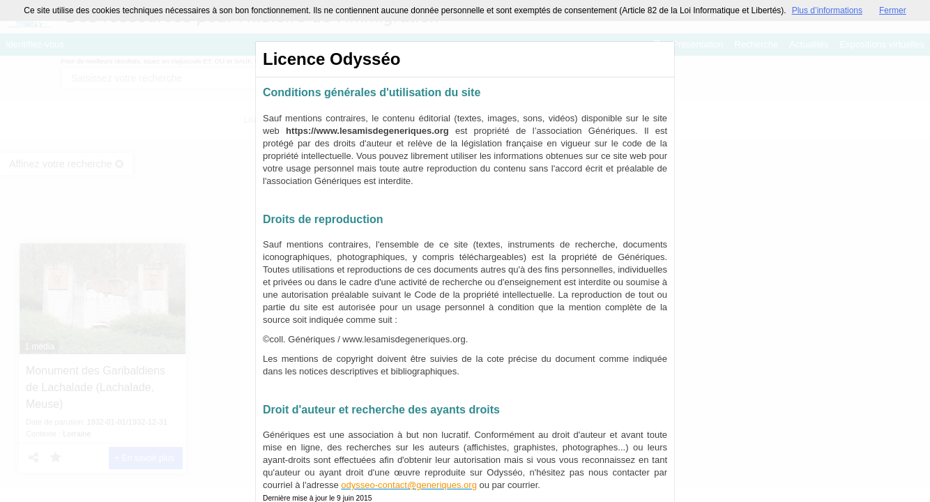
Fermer (892, 10)
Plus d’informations (827, 10)
